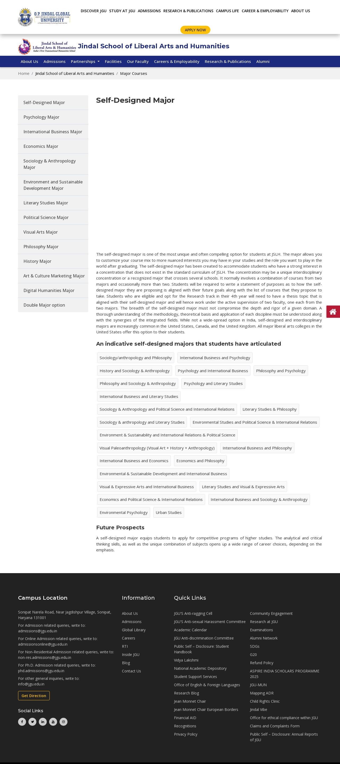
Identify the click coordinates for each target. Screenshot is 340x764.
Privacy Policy (185, 734)
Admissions (55, 61)
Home (23, 73)
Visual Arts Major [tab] (40, 232)
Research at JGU (264, 621)
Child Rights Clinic (265, 701)
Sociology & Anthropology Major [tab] (49, 164)
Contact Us (131, 670)
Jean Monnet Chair (190, 701)
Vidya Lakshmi (186, 660)
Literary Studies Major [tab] (45, 203)
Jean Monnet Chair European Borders (206, 709)
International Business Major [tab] (52, 132)
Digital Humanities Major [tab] (48, 290)
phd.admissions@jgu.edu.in (41, 670)
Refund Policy (261, 662)
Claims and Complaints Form (275, 725)
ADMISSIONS (149, 10)
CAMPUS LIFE (227, 10)
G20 (253, 654)
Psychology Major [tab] (41, 117)
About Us (300, 10)
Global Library (134, 629)
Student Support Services (195, 676)
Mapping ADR (262, 693)
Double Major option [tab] (44, 305)
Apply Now (195, 29)
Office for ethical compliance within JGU (284, 717)
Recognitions (185, 725)
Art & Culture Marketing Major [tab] (54, 276)
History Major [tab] (37, 261)
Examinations (261, 629)
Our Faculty (138, 61)
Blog (126, 662)
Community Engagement (271, 613)
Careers (128, 638)
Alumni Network (264, 638)
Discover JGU (94, 10)
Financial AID (185, 717)
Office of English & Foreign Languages (207, 684)
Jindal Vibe (258, 709)
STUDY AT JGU (122, 10)
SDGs (255, 646)
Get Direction (34, 695)
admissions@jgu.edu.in (37, 630)
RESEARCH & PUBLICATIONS (188, 10)
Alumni (263, 61)
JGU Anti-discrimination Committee (204, 638)
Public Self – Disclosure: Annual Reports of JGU (284, 737)
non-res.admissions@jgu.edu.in (44, 657)
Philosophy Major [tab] (40, 247)
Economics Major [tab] (40, 146)
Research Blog (186, 693)
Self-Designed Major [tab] (44, 102)
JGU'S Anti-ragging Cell (193, 613)
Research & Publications (228, 61)
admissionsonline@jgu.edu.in (42, 644)
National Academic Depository (200, 668)
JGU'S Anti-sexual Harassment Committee (210, 621)
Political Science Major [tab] (46, 217)
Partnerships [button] (83, 61)
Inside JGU (130, 654)
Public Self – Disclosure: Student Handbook (201, 649)
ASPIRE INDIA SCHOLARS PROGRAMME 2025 (284, 673)
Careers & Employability (176, 61)
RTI (125, 646)
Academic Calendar (190, 629)
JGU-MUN (258, 684)
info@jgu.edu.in (31, 683)
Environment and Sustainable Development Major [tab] (53, 185)
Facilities (113, 61)
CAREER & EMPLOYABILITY (265, 10)
